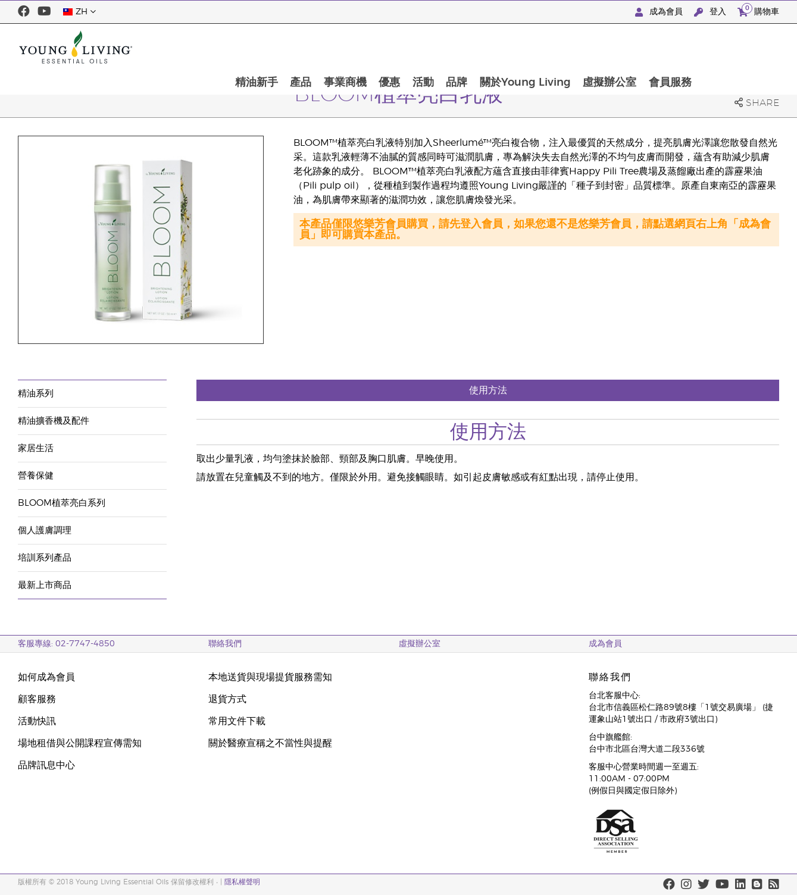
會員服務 (751, 47)
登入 (711, 12)
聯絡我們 (225, 644)
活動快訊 (37, 721)
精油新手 (330, 47)
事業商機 (420, 47)
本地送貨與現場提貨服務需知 (270, 677)
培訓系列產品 (44, 557)
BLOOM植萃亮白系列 (61, 503)
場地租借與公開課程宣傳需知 (80, 743)
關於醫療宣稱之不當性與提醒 (270, 743)
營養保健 (36, 475)
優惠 (466, 47)
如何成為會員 (46, 677)
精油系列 (36, 393)
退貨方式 (227, 699)
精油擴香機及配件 (53, 421)
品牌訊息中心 (46, 765)
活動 (500, 47)
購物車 (758, 10)
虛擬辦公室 (690, 47)
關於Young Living (604, 47)
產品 (375, 47)
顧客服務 (37, 699)
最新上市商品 (44, 585)
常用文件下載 (236, 721)
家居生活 (36, 448)
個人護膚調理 (44, 530)
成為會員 (660, 12)
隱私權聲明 (242, 881)
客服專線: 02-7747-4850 (66, 644)
